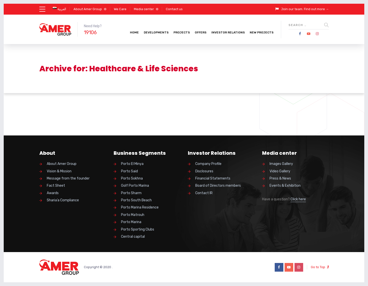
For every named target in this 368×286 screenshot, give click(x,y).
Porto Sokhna (132, 178)
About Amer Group (88, 9)
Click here (298, 199)
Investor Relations (228, 32)
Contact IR (204, 193)
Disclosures (204, 171)
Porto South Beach (136, 200)
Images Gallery (281, 164)
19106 (90, 32)
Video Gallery (280, 171)
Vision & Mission (59, 171)
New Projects (261, 32)
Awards (53, 193)
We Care (120, 9)
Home (134, 32)
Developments (156, 32)
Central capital (133, 236)
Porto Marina (131, 222)
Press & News (280, 178)
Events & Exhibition (285, 185)
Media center (144, 9)
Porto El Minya (132, 164)
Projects (181, 32)
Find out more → (316, 9)
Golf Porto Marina (135, 185)
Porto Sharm (131, 193)
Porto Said (129, 171)
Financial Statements (212, 178)
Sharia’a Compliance (63, 200)
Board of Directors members (218, 185)
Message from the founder (68, 178)
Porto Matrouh (132, 215)
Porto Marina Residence (140, 207)
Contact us (174, 9)
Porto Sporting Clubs (137, 229)
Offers (200, 32)
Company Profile (208, 164)
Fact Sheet (56, 185)
